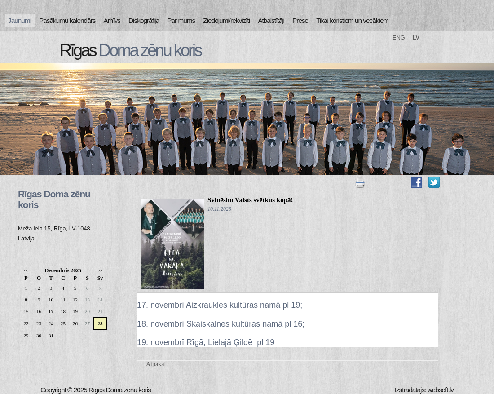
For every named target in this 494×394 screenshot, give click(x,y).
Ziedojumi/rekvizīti (226, 20)
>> (100, 271)
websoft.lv (441, 390)
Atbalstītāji (271, 20)
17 (51, 311)
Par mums (181, 20)
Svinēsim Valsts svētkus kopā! (250, 200)
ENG (399, 37)
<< (26, 271)
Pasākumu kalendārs (67, 20)
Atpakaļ (156, 364)
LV (416, 37)
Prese (300, 20)
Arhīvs (112, 20)
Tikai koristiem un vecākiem (352, 20)
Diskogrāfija (143, 20)
